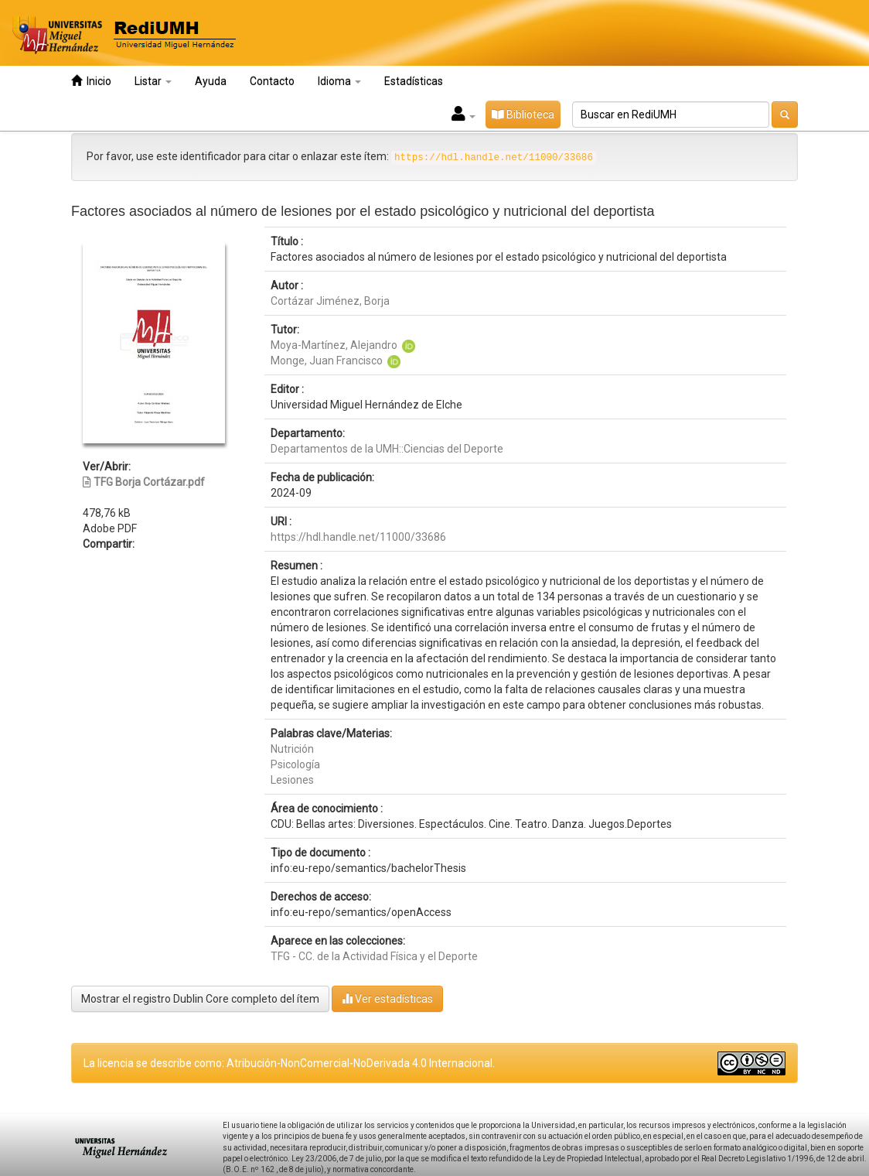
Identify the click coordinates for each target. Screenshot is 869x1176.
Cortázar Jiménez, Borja (330, 301)
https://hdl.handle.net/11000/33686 (358, 537)
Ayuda (211, 81)
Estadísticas (413, 81)
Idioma (339, 81)
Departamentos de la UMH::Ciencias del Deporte (387, 449)
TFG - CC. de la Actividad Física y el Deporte (374, 956)
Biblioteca (523, 114)
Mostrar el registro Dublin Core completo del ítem (200, 999)
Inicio (91, 80)
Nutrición (292, 749)
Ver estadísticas (387, 998)
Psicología (295, 764)
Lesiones (292, 780)
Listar (153, 81)
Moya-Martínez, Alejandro (334, 345)
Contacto (272, 81)
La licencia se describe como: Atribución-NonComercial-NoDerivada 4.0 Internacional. (289, 1063)
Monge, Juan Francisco (327, 360)
